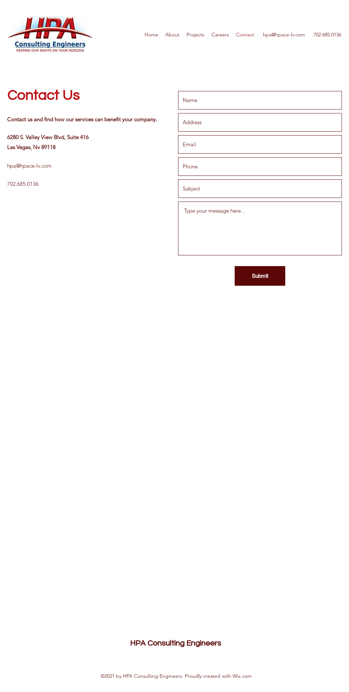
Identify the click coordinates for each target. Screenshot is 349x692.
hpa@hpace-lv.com (284, 34)
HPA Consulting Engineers (175, 643)
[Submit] (260, 276)
